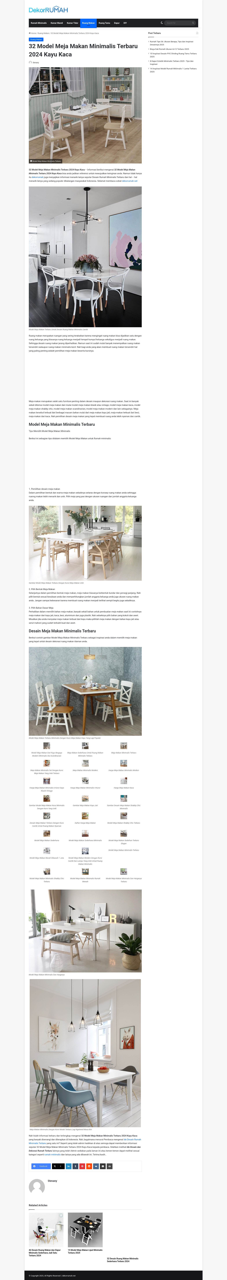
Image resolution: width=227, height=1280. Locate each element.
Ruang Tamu (104, 23)
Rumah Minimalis (39, 23)
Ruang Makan (88, 23)
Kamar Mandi (57, 23)
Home (32, 33)
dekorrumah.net (129, 181)
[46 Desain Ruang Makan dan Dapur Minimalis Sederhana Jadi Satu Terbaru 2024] (46, 1228)
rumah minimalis (52, 1154)
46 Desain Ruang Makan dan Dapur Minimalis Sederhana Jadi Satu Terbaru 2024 (45, 1252)
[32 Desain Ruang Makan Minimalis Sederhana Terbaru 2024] (124, 1233)
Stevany (37, 63)
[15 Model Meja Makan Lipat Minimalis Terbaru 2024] (85, 1228)
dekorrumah (38, 177)
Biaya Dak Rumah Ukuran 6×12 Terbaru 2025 (169, 49)
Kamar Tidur (72, 23)
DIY (125, 23)
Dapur (116, 23)
